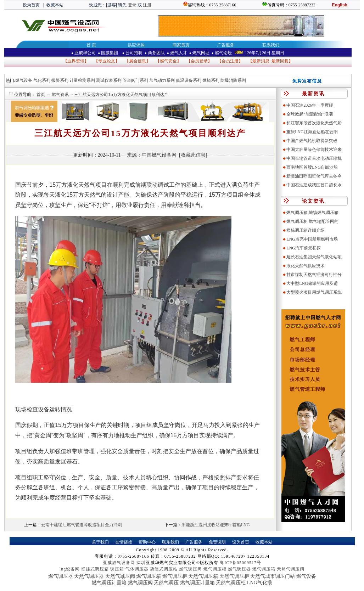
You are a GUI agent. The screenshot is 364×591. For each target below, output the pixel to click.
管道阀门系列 (135, 80)
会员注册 (230, 60)
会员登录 (199, 60)
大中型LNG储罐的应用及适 (312, 283)
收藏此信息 (193, 155)
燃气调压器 (239, 569)
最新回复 (280, 60)
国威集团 (108, 52)
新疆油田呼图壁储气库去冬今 (314, 176)
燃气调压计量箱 (109, 582)
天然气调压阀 (290, 569)
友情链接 (123, 542)
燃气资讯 (61, 94)
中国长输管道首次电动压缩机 (314, 158)
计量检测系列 (82, 80)
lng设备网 (70, 569)
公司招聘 (131, 52)
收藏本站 (54, 4)
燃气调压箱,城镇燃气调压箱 (312, 212)
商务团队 (155, 52)
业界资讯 (75, 60)
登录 (132, 4)
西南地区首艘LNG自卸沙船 (312, 167)
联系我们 (270, 45)
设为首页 (31, 4)
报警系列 (59, 80)
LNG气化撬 (259, 582)
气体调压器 (137, 569)
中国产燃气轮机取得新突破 (311, 140)
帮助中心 (147, 542)
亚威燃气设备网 (119, 562)
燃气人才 (177, 52)
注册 (147, 4)
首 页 (91, 45)
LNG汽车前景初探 (303, 248)
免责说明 (217, 542)
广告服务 (225, 45)
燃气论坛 (222, 52)
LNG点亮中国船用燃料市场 (312, 239)
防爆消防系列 (233, 80)
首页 (41, 94)
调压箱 (117, 569)
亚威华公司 (83, 52)
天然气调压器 (89, 576)
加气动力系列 (162, 80)
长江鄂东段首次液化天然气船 (314, 122)
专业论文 (106, 60)
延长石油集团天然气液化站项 (314, 256)
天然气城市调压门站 (272, 576)
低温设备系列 (188, 80)
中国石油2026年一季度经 (309, 105)
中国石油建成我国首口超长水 (314, 184)
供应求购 (136, 45)
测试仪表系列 (109, 80)
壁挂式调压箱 (95, 569)
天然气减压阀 (120, 576)
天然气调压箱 (203, 576)
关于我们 (100, 542)
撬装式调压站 (164, 569)
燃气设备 (23, 80)
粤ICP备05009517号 (240, 562)
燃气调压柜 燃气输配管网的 (312, 221)
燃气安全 (168, 60)
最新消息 (260, 60)
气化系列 (41, 80)
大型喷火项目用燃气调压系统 (314, 292)
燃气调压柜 (214, 569)
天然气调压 (166, 582)
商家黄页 (181, 45)
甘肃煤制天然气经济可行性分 (314, 274)
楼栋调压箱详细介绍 (305, 230)
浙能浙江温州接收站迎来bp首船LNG (215, 524)
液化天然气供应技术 (305, 265)
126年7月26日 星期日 (264, 52)
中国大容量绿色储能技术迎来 (314, 149)
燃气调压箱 (263, 569)
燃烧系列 (210, 80)
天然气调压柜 (234, 576)
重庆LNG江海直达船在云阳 (312, 131)
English (339, 4)
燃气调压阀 (190, 569)
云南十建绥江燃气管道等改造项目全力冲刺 (81, 524)
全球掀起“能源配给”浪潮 (309, 114)
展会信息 (137, 60)
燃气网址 (199, 52)
